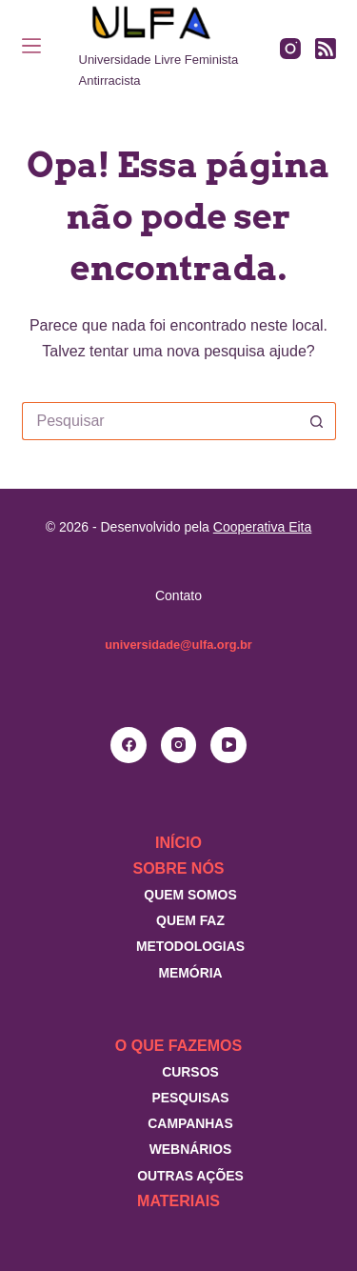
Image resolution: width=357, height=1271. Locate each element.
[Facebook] (128, 745)
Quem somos (190, 894)
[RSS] (325, 48)
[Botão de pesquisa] (317, 421)
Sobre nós (178, 868)
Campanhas (190, 1123)
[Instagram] (290, 48)
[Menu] (31, 45)
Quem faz (190, 920)
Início (178, 843)
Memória (190, 972)
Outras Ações (190, 1175)
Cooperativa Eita (262, 527)
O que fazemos (178, 1046)
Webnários (190, 1149)
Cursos (190, 1071)
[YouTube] (228, 745)
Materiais (178, 1201)
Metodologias (190, 946)
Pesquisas (189, 1097)
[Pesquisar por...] (160, 421)
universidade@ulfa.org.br (178, 644)
